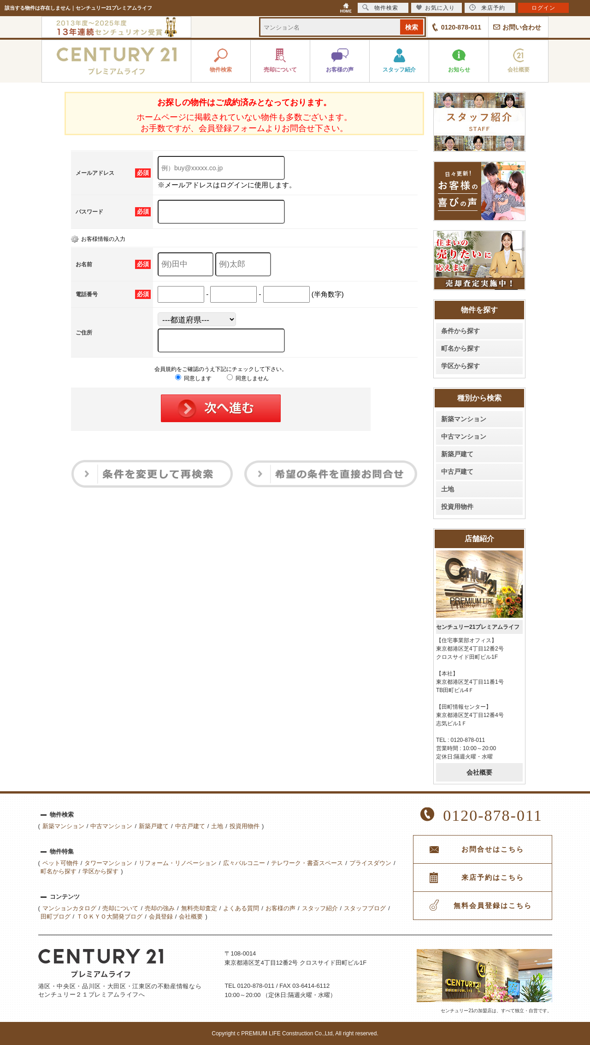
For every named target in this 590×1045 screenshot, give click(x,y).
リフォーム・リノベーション (178, 863)
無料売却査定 (199, 908)
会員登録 (161, 916)
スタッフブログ (365, 908)
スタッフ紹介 (320, 908)
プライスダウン (370, 863)
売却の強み (160, 908)
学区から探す (460, 366)
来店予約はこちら (492, 877)
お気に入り (435, 7)
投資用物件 (457, 506)
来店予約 (487, 7)
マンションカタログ (69, 908)
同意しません (248, 378)
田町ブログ (56, 916)
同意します (193, 378)
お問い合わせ (521, 27)
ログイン (543, 8)
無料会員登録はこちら (493, 905)
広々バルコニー (244, 863)
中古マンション (463, 436)
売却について (120, 908)
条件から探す (460, 330)
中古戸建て (457, 471)
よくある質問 (241, 908)
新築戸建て (457, 454)
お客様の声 (280, 908)
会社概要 (479, 772)
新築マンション (463, 419)
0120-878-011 (461, 27)
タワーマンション (108, 863)
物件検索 (380, 7)
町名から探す (460, 348)
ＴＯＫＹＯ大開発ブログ (109, 916)
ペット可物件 (60, 863)
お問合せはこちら (492, 849)
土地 (447, 489)
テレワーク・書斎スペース (307, 863)
